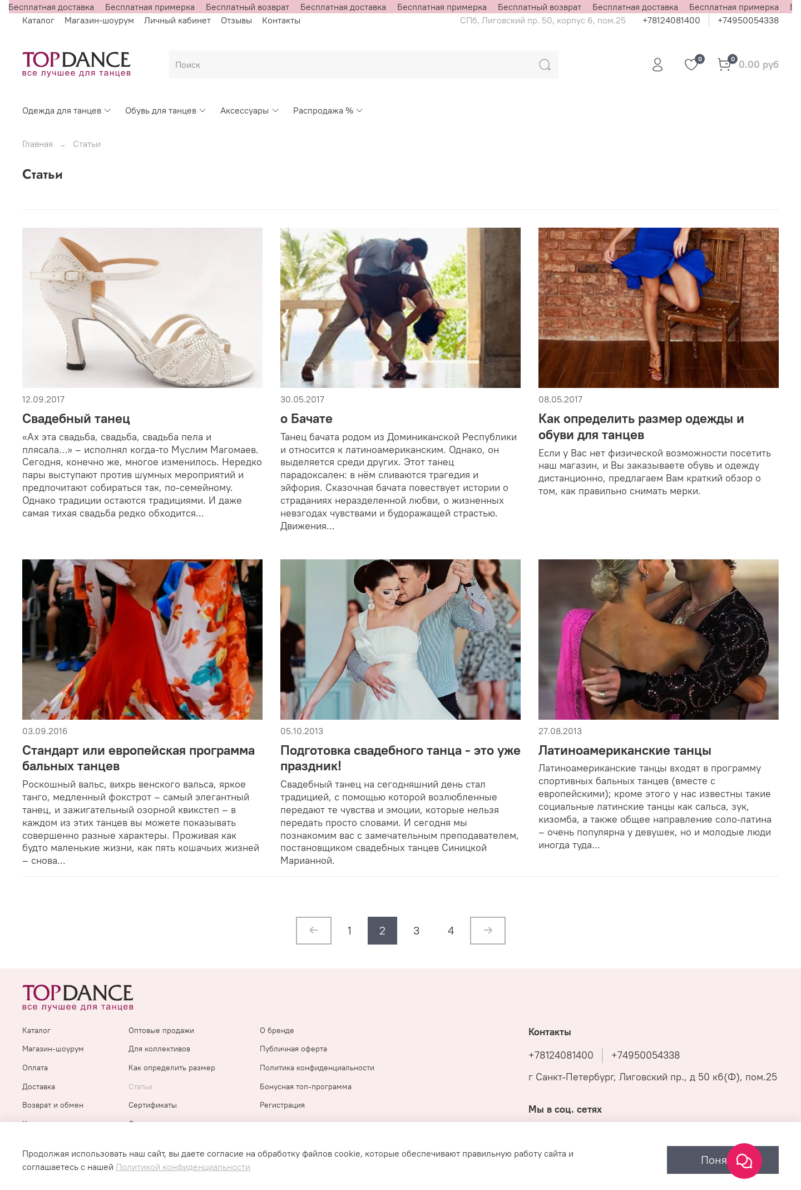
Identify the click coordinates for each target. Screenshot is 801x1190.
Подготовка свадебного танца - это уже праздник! (400, 757)
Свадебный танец (76, 418)
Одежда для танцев (67, 110)
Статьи (140, 1086)
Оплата (35, 1068)
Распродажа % (328, 110)
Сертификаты (152, 1105)
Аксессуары (249, 110)
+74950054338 (748, 20)
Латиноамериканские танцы (624, 749)
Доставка (38, 1086)
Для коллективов (159, 1049)
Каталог (38, 20)
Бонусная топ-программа (306, 1086)
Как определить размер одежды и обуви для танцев (641, 426)
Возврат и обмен (52, 1105)
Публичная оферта (293, 1049)
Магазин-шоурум (99, 20)
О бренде (277, 1030)
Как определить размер (171, 1068)
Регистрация (282, 1105)
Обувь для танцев (166, 110)
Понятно (723, 1160)
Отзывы (236, 20)
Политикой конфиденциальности (183, 1166)
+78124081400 (671, 20)
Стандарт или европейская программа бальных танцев (138, 757)
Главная (37, 143)
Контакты (281, 20)
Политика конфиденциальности (317, 1068)
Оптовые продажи (161, 1030)
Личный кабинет (177, 20)
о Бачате (306, 418)
